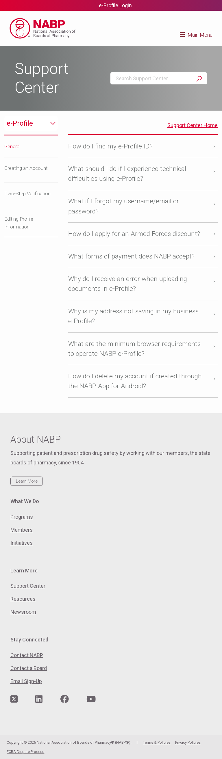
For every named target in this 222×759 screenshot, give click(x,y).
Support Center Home (192, 125)
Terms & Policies (157, 742)
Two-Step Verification (27, 193)
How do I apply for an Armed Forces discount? (134, 234)
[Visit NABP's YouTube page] (91, 699)
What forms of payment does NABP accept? (132, 256)
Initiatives (21, 543)
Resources (23, 599)
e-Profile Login (115, 5)
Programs (21, 517)
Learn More (27, 481)
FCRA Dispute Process (25, 751)
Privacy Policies (188, 742)
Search (198, 78)
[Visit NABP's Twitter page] (14, 699)
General (12, 146)
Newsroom (23, 612)
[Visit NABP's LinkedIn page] (38, 699)
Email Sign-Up (26, 681)
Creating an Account (26, 168)
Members (21, 530)
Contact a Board (28, 668)
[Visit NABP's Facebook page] (64, 699)
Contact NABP (26, 655)
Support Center (27, 586)
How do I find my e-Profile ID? (110, 146)
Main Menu (200, 35)
